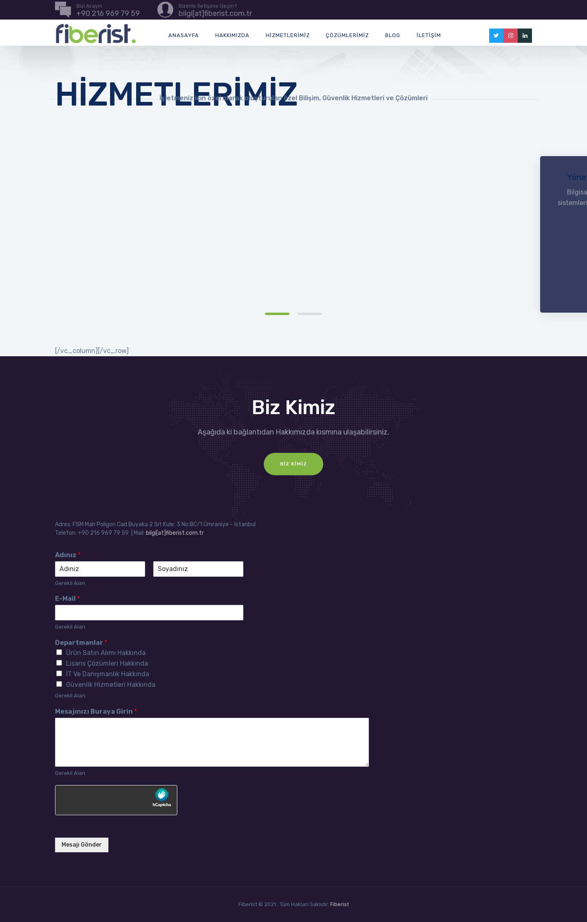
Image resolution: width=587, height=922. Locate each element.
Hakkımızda (232, 35)
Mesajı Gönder (82, 844)
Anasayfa (183, 35)
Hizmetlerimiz (288, 35)
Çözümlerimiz (347, 35)
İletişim (429, 35)
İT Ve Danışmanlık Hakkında (107, 674)
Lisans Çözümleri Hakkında (107, 663)
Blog (392, 35)
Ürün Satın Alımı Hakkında (106, 653)
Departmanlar (81, 642)
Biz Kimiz (293, 464)
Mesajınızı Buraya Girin (96, 711)
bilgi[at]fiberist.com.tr (175, 532)
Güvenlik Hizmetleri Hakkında (110, 684)
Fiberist (339, 904)
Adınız (68, 555)
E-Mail (67, 598)
